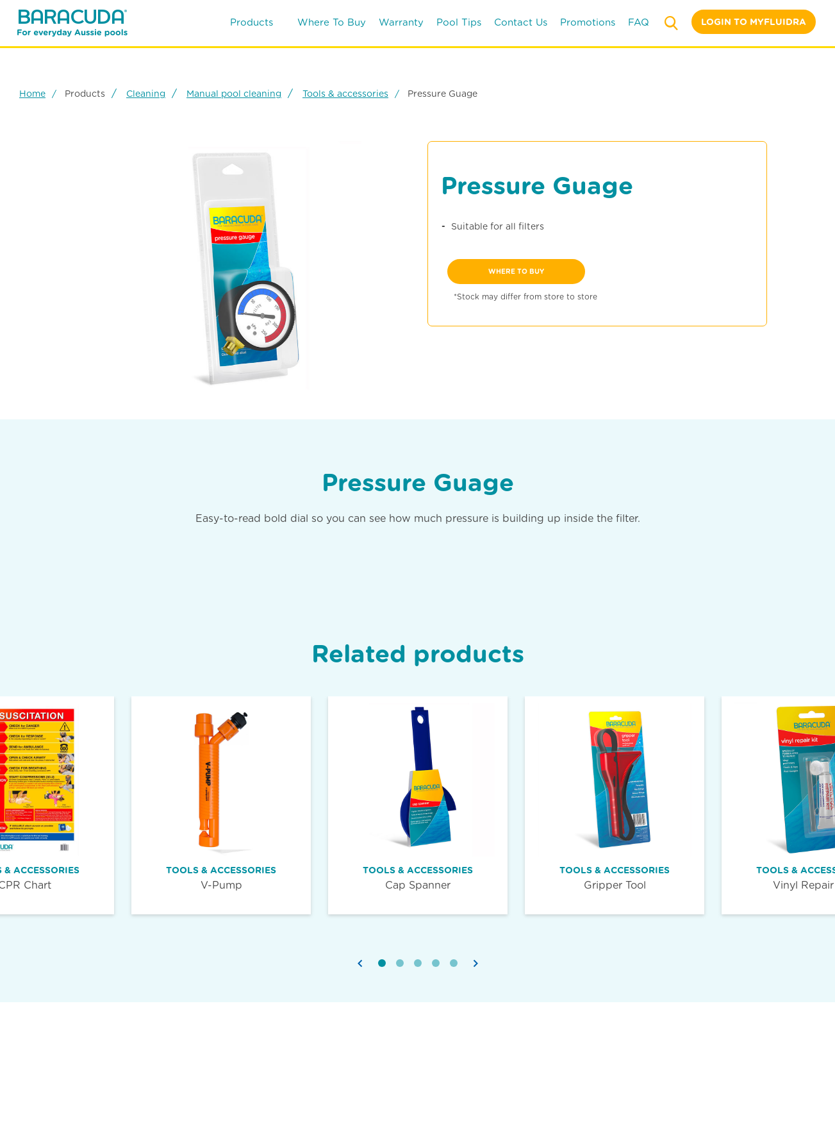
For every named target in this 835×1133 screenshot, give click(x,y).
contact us (520, 22)
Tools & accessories (345, 93)
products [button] (258, 22)
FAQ (638, 22)
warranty (401, 22)
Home (32, 93)
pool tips (458, 22)
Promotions (587, 22)
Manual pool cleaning (233, 93)
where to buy (331, 22)
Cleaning (145, 93)
